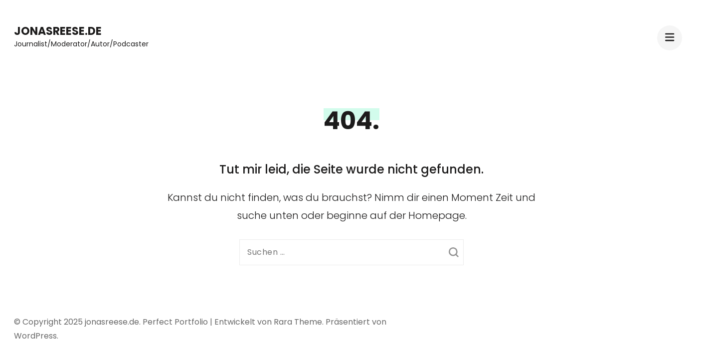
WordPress (35, 336)
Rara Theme (298, 322)
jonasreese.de (58, 31)
